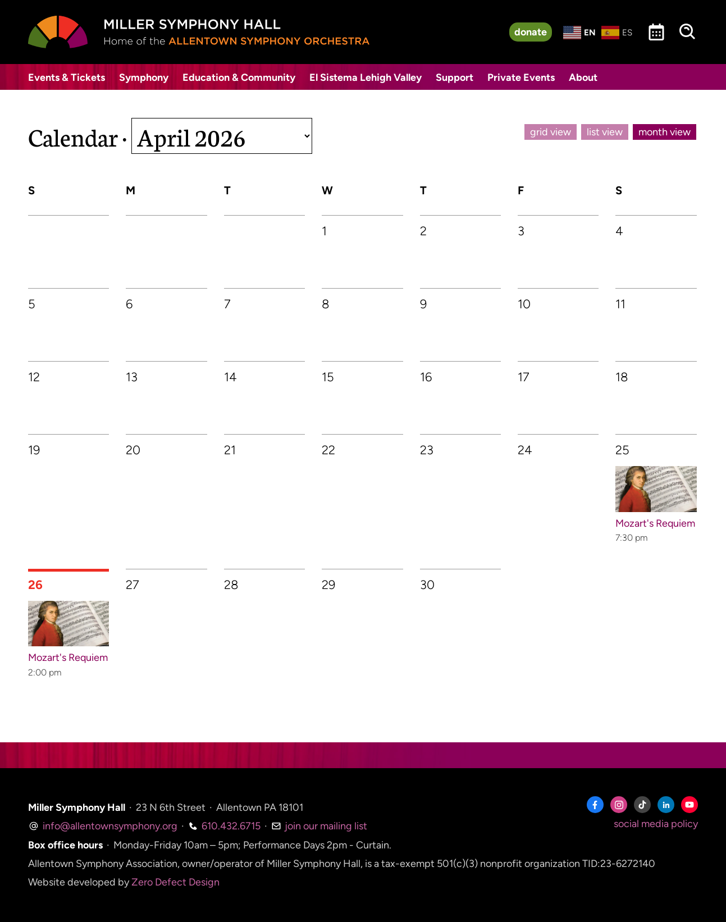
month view (664, 132)
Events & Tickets (66, 77)
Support (454, 77)
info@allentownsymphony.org (102, 826)
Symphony (143, 77)
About (583, 77)
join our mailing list (319, 826)
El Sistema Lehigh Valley (365, 77)
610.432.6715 (224, 826)
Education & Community (238, 77)
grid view (550, 132)
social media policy (656, 824)
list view (605, 132)
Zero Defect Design (175, 882)
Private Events (521, 77)
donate (530, 32)
